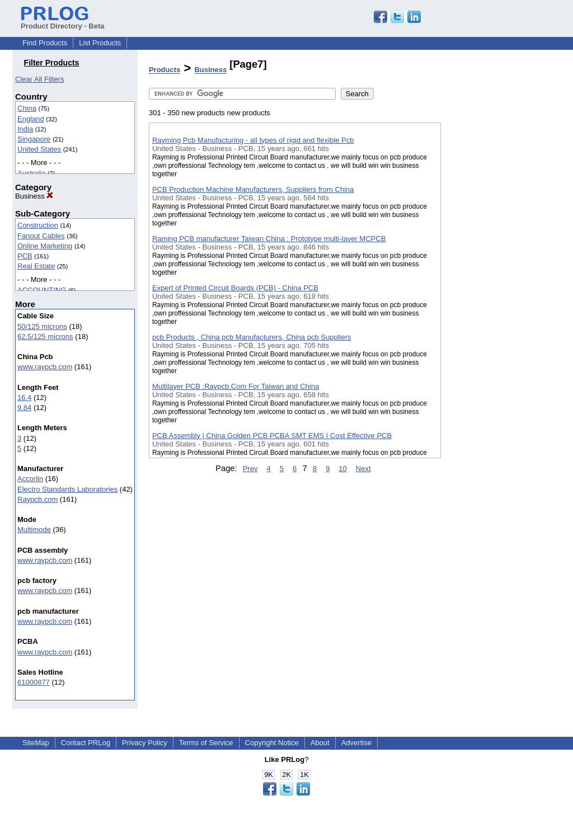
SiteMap (35, 742)
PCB (24, 256)
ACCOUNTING (41, 290)
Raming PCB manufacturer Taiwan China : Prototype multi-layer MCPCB (269, 238)
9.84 (24, 407)
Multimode (34, 529)
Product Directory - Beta (63, 21)
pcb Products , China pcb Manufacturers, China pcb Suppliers (251, 337)
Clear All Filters (39, 79)
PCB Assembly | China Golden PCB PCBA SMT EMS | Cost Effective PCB (272, 435)
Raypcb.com (37, 499)
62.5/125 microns (45, 336)
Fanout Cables (41, 236)
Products (164, 70)
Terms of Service (206, 742)
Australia (31, 173)
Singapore (33, 139)
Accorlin (30, 478)
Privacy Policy (144, 742)
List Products (100, 43)
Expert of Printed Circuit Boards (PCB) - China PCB (235, 288)
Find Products (44, 43)
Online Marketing (44, 246)
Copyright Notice (272, 742)
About (320, 742)
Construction (37, 225)
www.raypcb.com (44, 367)
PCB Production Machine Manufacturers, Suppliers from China (253, 189)
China (26, 108)
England (30, 119)
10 (342, 468)
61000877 (33, 682)
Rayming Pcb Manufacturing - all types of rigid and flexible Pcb (253, 140)
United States (39, 149)
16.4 (24, 397)
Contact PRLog (85, 742)
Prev (250, 468)
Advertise (356, 742)
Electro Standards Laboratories (67, 489)
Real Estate (36, 266)
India (25, 129)
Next (363, 468)
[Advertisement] (497, 290)
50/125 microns (42, 326)
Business (34, 196)
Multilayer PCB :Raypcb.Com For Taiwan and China (235, 386)
